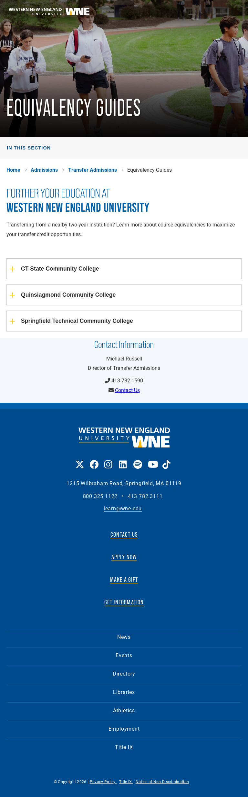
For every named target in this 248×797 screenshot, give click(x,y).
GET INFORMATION (124, 602)
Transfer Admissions (92, 170)
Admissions (44, 170)
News (124, 636)
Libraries (124, 691)
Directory (124, 673)
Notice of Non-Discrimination (162, 781)
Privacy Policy (103, 781)
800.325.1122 (100, 496)
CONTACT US (124, 534)
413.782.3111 (145, 496)
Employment (124, 728)
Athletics (124, 710)
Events (124, 655)
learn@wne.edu (123, 508)
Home (13, 170)
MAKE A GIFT (124, 579)
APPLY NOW (124, 557)
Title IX (124, 747)
